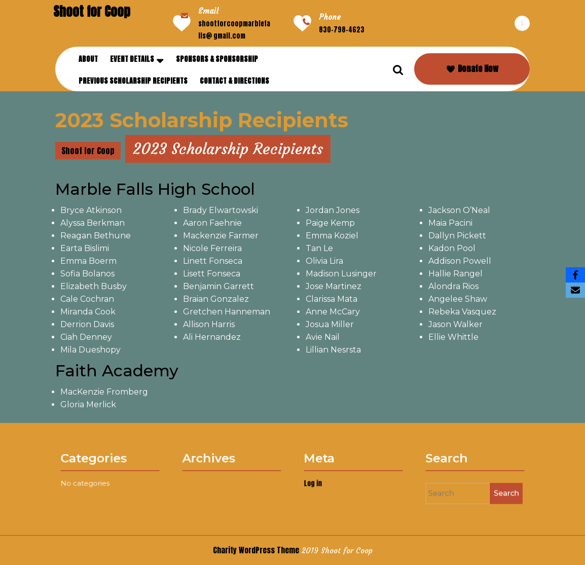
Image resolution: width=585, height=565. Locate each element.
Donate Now (472, 68)
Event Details (132, 59)
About (88, 59)
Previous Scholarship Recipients (133, 81)
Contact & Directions (234, 81)
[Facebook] (575, 274)
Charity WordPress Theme (256, 550)
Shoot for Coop (91, 11)
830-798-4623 (341, 29)
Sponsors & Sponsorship (217, 59)
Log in (323, 482)
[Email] (575, 290)
